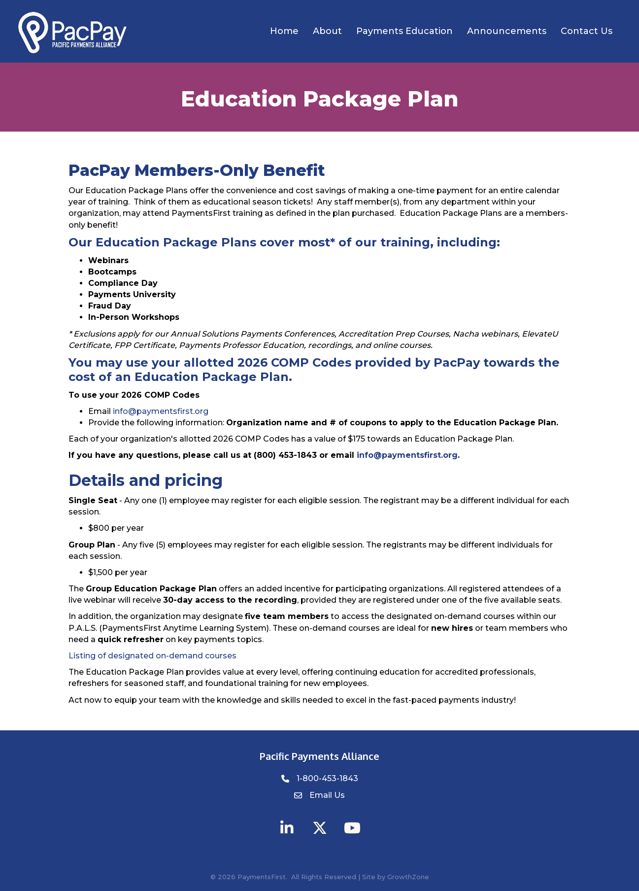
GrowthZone (408, 877)
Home (284, 31)
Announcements (506, 31)
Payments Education (404, 31)
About (327, 31)
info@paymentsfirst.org (160, 411)
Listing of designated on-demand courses (152, 655)
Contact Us (586, 31)
